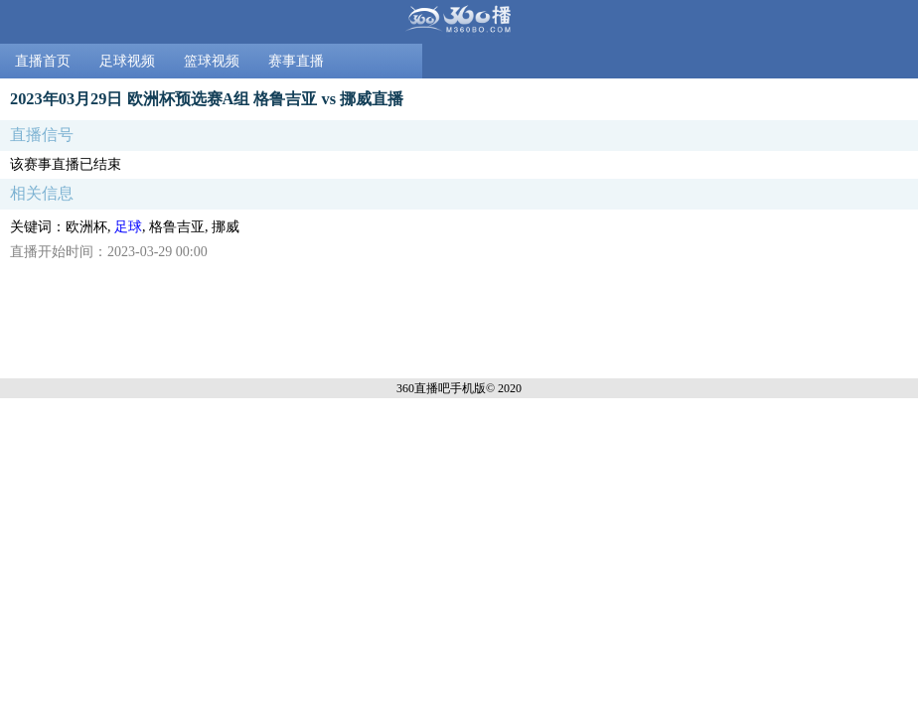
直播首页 (43, 61)
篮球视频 (211, 61)
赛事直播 (296, 61)
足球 (128, 226)
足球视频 (127, 61)
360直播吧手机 (435, 388)
